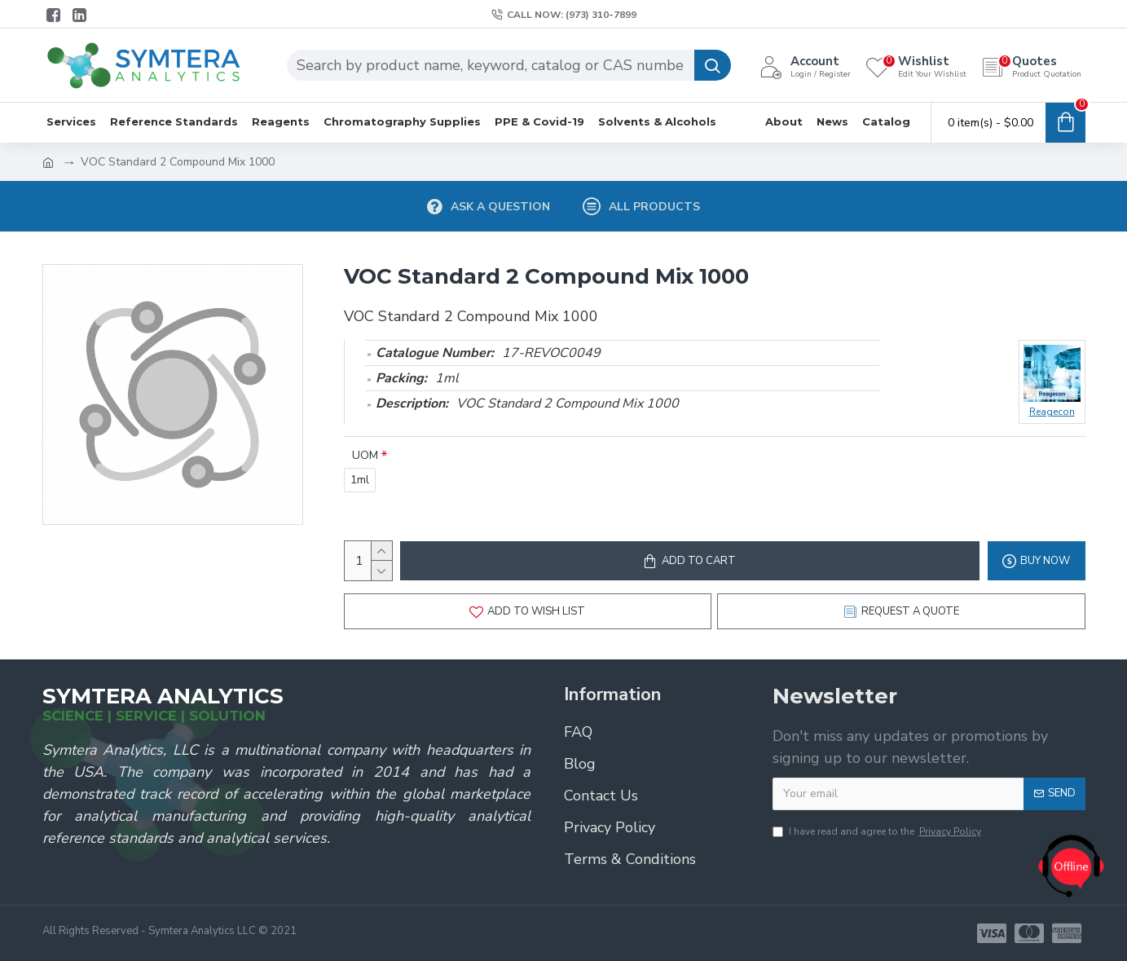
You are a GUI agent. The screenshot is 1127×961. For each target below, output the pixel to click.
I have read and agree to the (878, 831)
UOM (365, 455)
